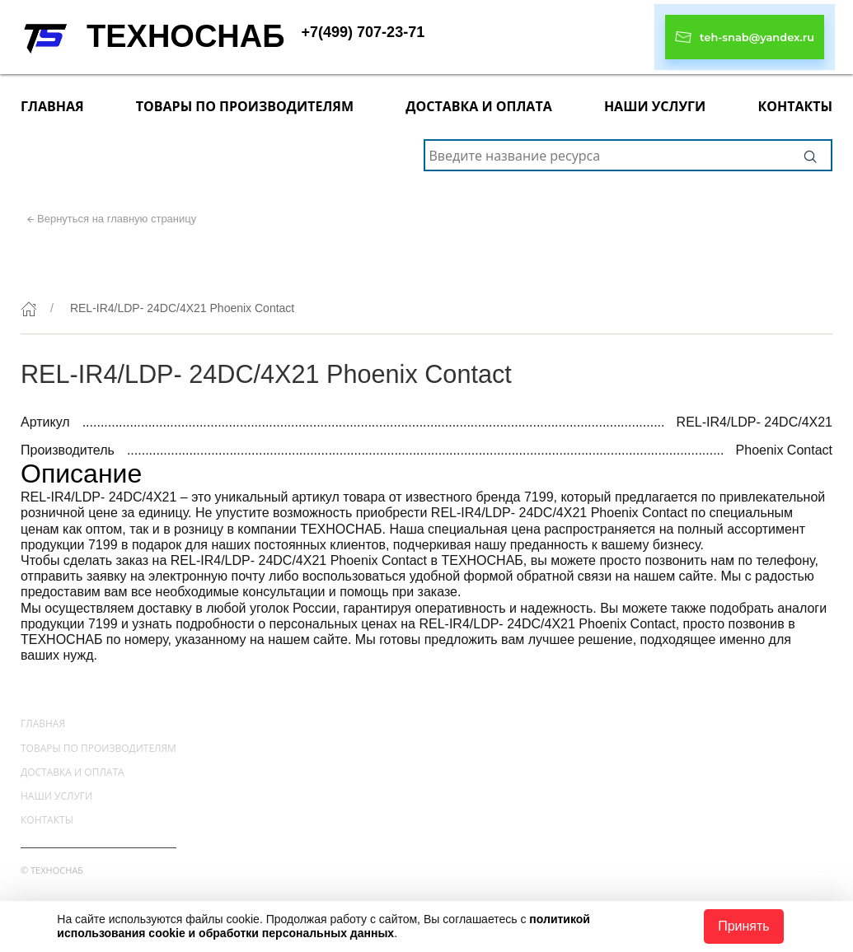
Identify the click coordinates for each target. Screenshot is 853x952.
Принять (744, 926)
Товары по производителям (245, 106)
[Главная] (29, 309)
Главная (52, 106)
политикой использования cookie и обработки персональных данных (323, 926)
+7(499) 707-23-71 (363, 32)
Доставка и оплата (478, 106)
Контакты (794, 106)
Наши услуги (654, 106)
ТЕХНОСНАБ (186, 36)
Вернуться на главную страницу (116, 218)
